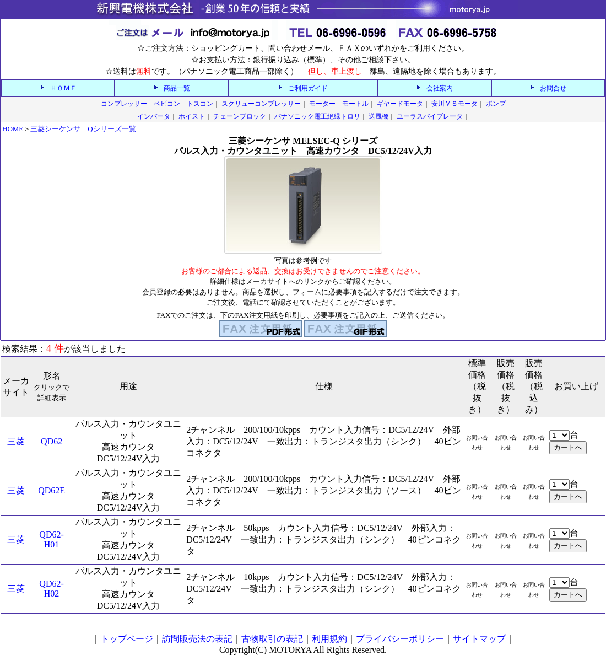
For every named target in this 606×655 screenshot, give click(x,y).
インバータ (153, 116)
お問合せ (553, 88)
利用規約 (329, 638)
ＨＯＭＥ (63, 88)
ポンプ (496, 104)
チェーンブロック (239, 116)
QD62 (51, 441)
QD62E (51, 490)
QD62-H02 (51, 588)
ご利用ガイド (308, 88)
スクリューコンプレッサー (261, 104)
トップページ (126, 638)
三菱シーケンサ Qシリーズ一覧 (83, 129)
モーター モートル (339, 104)
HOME (12, 129)
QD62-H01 (51, 539)
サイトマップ (479, 638)
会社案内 (439, 88)
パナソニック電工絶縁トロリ (317, 116)
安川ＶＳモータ (454, 104)
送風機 (378, 116)
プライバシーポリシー (400, 638)
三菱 (16, 441)
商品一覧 (177, 88)
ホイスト (191, 116)
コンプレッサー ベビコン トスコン (157, 104)
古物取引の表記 (272, 638)
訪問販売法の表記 (197, 638)
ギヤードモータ (400, 104)
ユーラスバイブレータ (430, 116)
